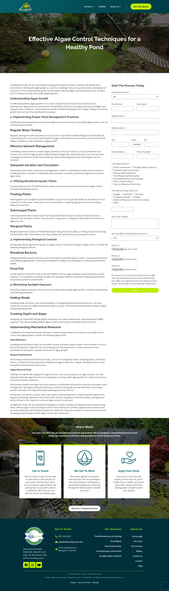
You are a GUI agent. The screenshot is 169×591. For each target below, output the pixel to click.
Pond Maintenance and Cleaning (128, 178)
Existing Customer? (120, 92)
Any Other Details (120, 216)
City (113, 139)
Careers (138, 561)
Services (89, 6)
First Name (117, 104)
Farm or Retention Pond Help (127, 184)
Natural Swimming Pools (125, 173)
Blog (140, 566)
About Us (116, 6)
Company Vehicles (122, 197)
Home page (137, 536)
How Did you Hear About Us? (125, 190)
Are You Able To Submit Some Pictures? (130, 233)
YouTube (139, 194)
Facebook (127, 194)
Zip (145, 139)
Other (116, 202)
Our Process (136, 546)
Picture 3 (116, 265)
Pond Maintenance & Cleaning (108, 536)
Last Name (141, 104)
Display (137, 197)
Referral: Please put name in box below (131, 199)
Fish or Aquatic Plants (123, 181)
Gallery (102, 6)
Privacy (73, 582)
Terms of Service (84, 582)
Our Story (138, 541)
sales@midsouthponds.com (70, 542)
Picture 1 (116, 245)
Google (117, 194)
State (134, 139)
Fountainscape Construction (126, 170)
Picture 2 (116, 255)
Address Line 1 (118, 116)
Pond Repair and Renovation (126, 175)
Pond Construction (122, 167)
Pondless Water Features (145, 167)
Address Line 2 (118, 128)
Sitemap (95, 582)
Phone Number (144, 151)
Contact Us (137, 556)
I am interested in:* (120, 163)
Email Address (118, 151)
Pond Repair (116, 541)
